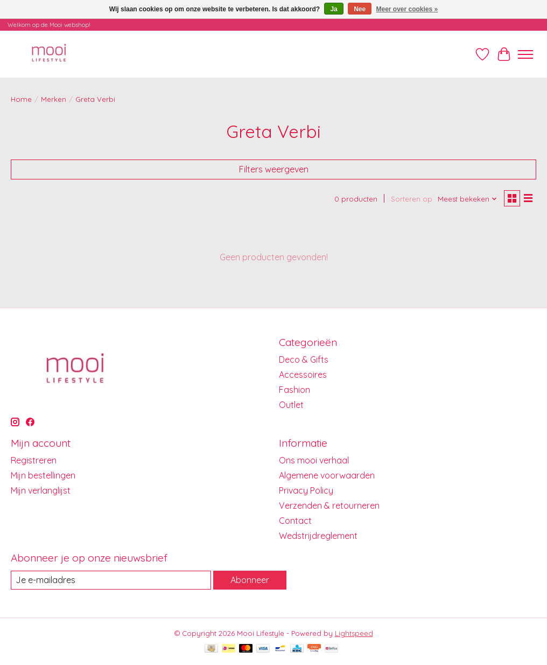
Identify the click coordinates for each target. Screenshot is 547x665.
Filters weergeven (273, 169)
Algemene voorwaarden (327, 475)
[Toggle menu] (525, 54)
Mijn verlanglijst (41, 490)
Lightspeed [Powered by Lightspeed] (354, 633)
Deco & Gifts (303, 359)
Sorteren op (411, 199)
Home (21, 99)
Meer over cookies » (407, 9)
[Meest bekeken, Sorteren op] (467, 199)
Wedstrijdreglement (318, 535)
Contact (295, 520)
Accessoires (303, 374)
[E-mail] (111, 580)
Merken (53, 99)
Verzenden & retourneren (329, 505)
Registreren (34, 460)
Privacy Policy (306, 490)
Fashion (294, 389)
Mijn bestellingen (43, 475)
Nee (360, 9)
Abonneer (249, 579)
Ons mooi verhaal (314, 460)
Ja (333, 9)
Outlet (291, 404)
